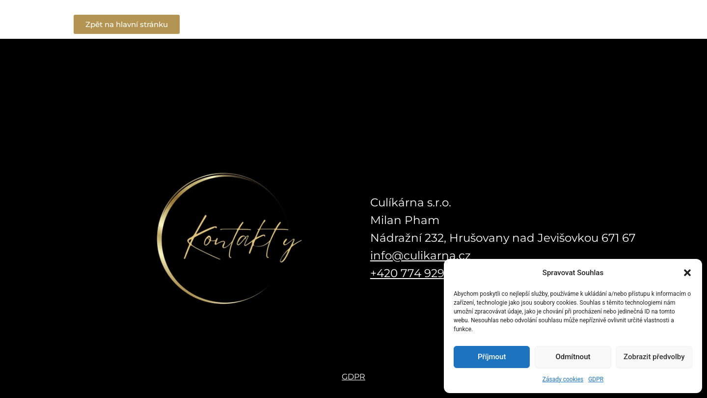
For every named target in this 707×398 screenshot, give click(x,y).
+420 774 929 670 (419, 273)
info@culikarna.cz (420, 255)
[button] (687, 273)
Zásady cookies (563, 379)
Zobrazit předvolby (654, 356)
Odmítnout (573, 356)
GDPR (595, 379)
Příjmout (492, 356)
